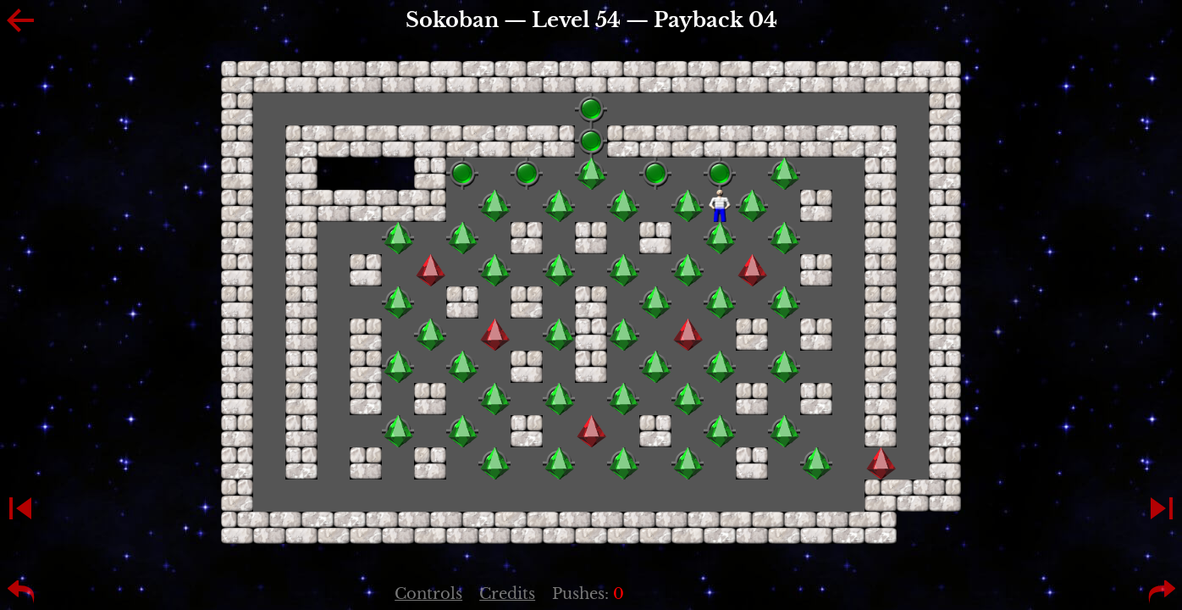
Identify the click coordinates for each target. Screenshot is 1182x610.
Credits (507, 594)
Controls (428, 594)
